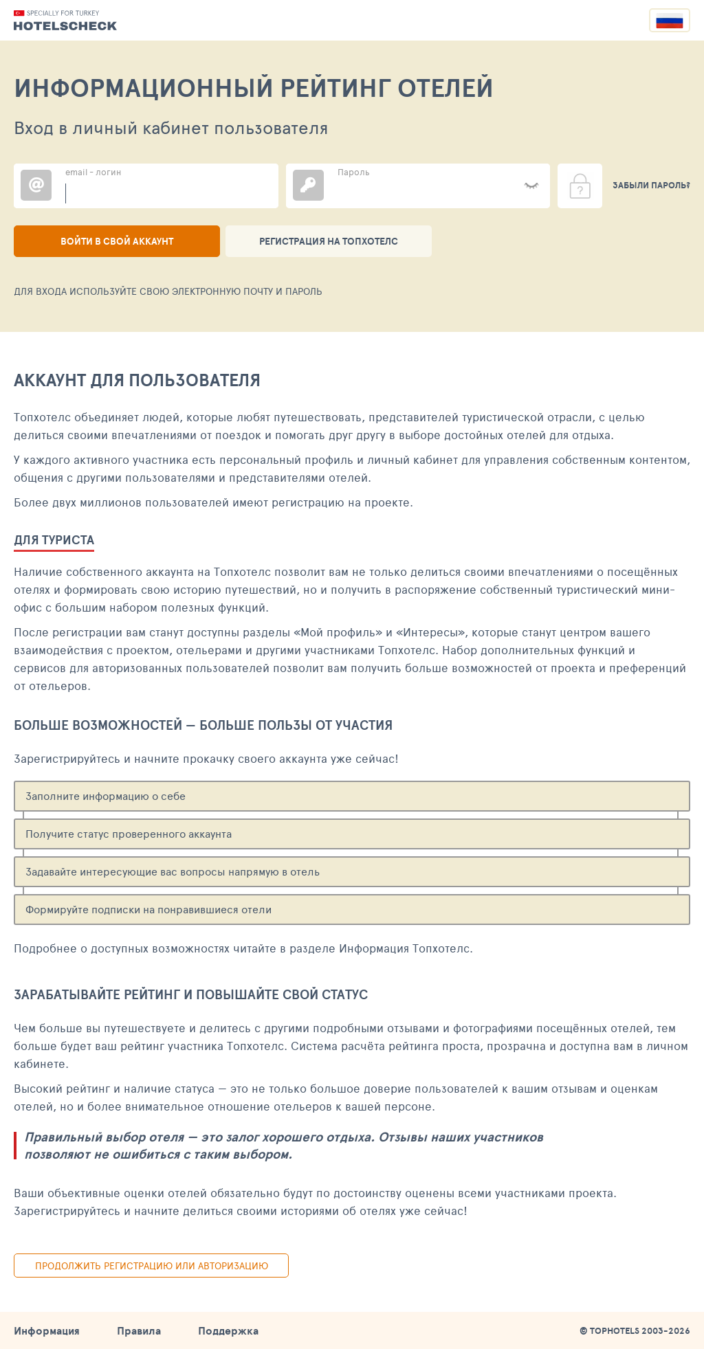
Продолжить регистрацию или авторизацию (151, 1265)
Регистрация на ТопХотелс (328, 241)
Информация (47, 1330)
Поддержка (228, 1330)
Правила (139, 1330)
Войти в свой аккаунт (116, 241)
